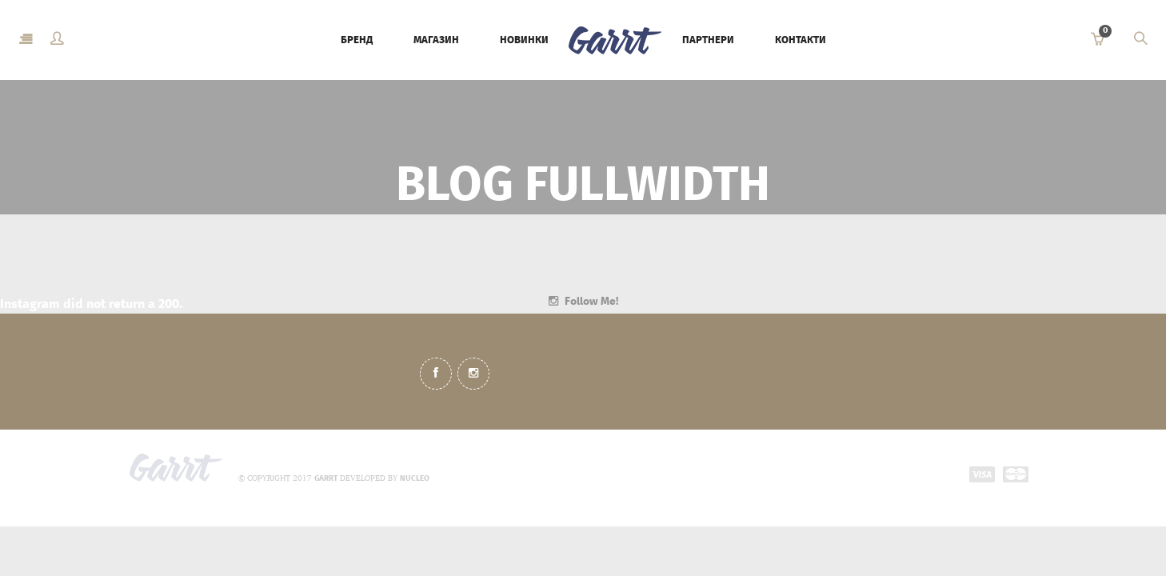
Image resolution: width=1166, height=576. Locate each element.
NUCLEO (414, 478)
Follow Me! (591, 301)
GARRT (325, 478)
